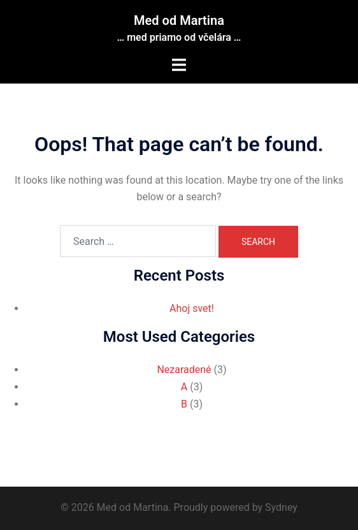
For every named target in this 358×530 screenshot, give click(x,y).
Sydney (281, 507)
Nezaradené (184, 370)
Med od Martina (179, 20)
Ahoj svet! (191, 308)
